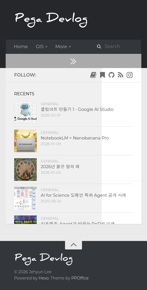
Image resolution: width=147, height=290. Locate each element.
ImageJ (89, 46)
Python (118, 46)
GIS (40, 46)
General (64, 46)
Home (21, 46)
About (21, 60)
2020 (37, 102)
